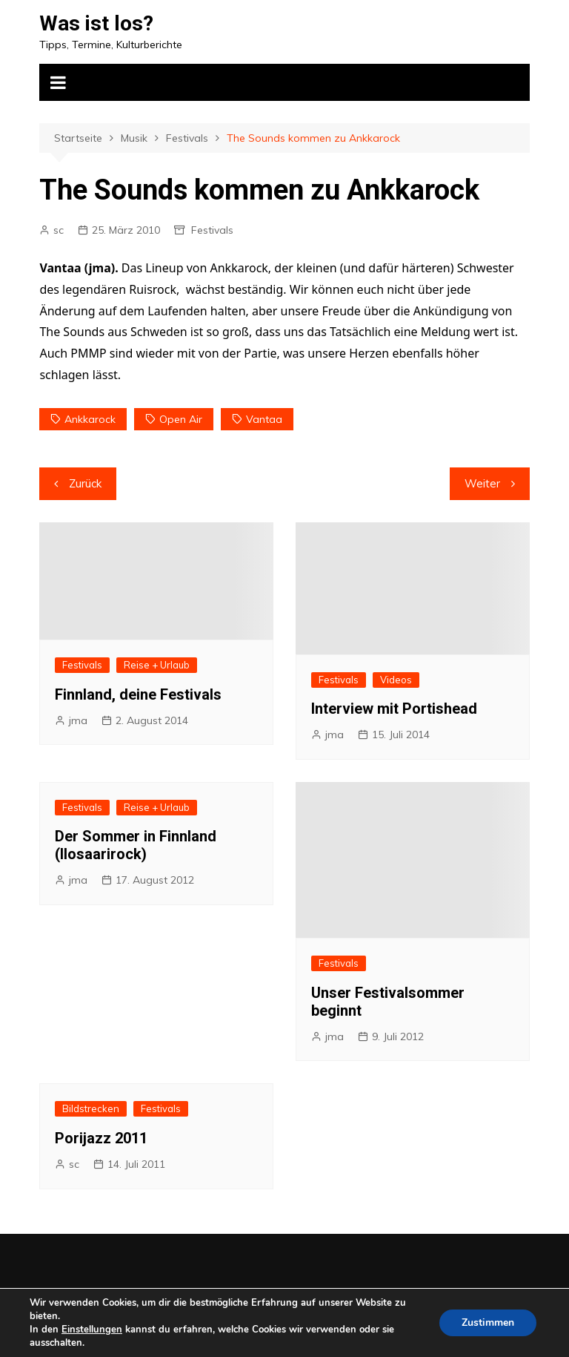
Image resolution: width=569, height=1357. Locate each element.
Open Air (180, 419)
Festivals (212, 230)
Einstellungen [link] (91, 1329)
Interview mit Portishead (394, 708)
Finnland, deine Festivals (138, 694)
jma (78, 720)
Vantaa (264, 419)
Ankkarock (90, 419)
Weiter (482, 483)
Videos (396, 680)
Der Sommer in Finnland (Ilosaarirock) (135, 845)
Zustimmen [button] (488, 1322)
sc (58, 230)
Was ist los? (96, 23)
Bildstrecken (90, 1108)
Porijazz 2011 (101, 1138)
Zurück (85, 483)
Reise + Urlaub (157, 665)
